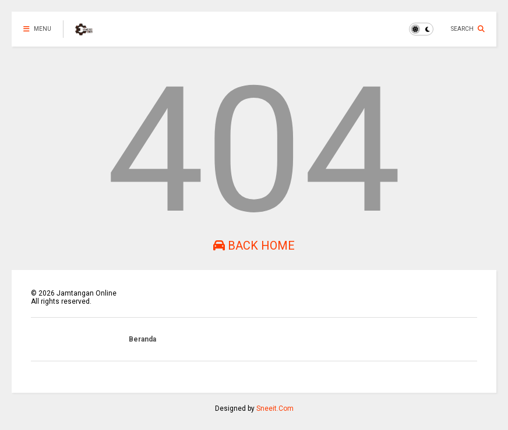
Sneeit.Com (275, 408)
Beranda (142, 339)
